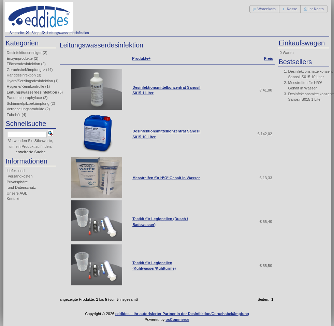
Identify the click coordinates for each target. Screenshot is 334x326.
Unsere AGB (17, 193)
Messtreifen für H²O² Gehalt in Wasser (166, 178)
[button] (264, 9)
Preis (268, 58)
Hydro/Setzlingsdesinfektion (30, 81)
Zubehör (14, 115)
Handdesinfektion (21, 75)
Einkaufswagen (302, 43)
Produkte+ (141, 58)
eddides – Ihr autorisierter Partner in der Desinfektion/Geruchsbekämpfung (182, 314)
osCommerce (177, 319)
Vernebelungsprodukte (25, 109)
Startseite (17, 33)
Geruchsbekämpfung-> (26, 70)
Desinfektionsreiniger (24, 53)
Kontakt (13, 199)
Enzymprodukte (20, 58)
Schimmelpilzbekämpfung (28, 103)
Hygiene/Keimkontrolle (25, 86)
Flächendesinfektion (23, 64)
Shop (35, 33)
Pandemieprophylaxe (24, 98)
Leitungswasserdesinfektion (68, 33)
